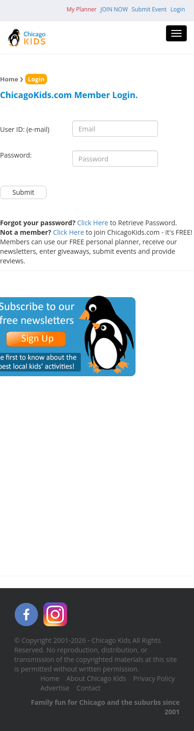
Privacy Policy (154, 678)
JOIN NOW (114, 9)
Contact (88, 687)
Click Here (92, 222)
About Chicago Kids (96, 678)
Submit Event (149, 9)
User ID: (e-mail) (24, 129)
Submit (23, 192)
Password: (16, 155)
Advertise (54, 687)
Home (9, 79)
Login (178, 9)
